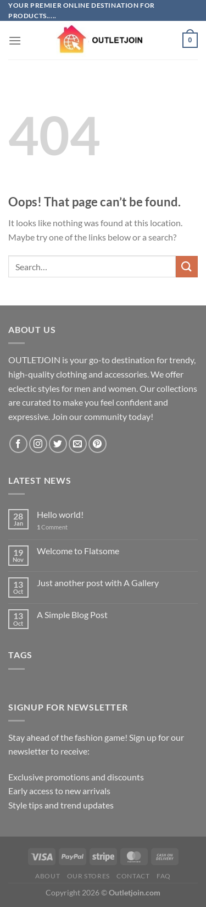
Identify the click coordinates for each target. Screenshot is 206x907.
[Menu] (14, 40)
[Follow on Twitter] (58, 444)
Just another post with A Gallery (98, 582)
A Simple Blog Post (72, 614)
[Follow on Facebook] (18, 444)
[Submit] (187, 266)
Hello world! (60, 514)
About (47, 876)
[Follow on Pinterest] (97, 444)
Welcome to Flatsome (78, 550)
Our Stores (88, 876)
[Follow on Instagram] (38, 444)
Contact (132, 876)
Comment (52, 527)
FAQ (164, 876)
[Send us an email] (78, 444)
